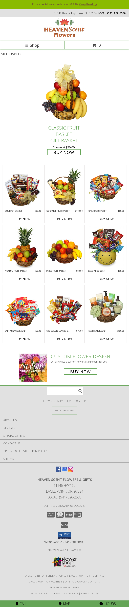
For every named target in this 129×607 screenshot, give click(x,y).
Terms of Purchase (65, 593)
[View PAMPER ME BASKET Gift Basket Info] (106, 307)
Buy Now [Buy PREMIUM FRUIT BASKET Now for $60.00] (22, 279)
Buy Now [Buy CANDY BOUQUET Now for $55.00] (106, 279)
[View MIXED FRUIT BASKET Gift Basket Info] (64, 247)
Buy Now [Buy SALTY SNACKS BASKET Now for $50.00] (22, 339)
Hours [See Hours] (107, 603)
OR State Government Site (82, 581)
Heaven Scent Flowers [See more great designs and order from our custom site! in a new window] (64, 550)
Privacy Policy (40, 593)
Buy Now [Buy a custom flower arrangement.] (80, 371)
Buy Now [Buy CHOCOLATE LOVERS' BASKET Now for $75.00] (64, 339)
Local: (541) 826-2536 (64, 497)
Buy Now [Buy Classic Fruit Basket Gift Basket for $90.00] (64, 152)
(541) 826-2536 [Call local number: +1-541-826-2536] (116, 13)
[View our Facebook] (58, 471)
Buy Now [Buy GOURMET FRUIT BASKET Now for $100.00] (64, 219)
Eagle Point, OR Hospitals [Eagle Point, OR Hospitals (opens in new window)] (86, 575)
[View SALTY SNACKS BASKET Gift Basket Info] (23, 307)
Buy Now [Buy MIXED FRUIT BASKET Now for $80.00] (64, 279)
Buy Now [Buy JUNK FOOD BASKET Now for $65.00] (106, 219)
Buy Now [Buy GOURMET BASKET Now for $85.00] (22, 219)
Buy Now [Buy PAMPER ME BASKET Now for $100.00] (106, 339)
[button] (64, 535)
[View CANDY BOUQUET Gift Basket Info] (106, 247)
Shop (32, 45)
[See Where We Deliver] (64, 410)
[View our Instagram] (70, 471)
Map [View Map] (64, 603)
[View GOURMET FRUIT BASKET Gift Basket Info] (64, 187)
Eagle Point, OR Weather (45, 581)
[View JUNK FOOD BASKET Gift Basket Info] (106, 187)
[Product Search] (65, 391)
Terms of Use (89, 593)
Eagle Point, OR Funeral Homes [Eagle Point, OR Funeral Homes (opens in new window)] (45, 575)
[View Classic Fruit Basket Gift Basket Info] (64, 92)
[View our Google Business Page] (64, 471)
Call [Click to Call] (21, 603)
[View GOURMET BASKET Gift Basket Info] (23, 187)
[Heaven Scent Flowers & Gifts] (64, 36)
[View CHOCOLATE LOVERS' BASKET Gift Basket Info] (64, 307)
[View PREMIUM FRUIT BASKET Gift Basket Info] (23, 247)
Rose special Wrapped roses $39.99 (64, 4)
